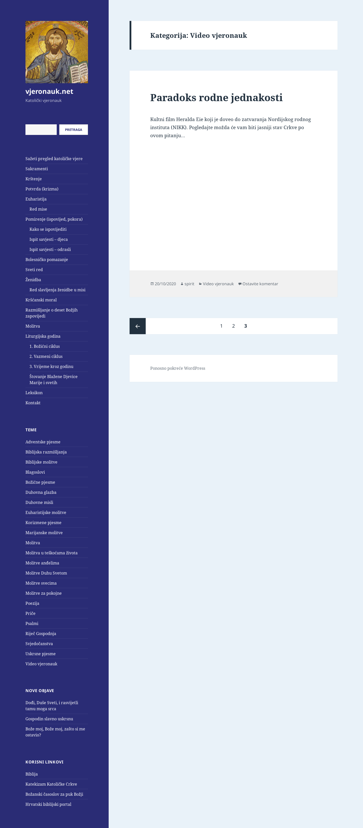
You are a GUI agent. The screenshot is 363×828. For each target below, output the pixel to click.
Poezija (32, 603)
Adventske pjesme (42, 442)
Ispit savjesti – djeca (48, 239)
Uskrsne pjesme (40, 653)
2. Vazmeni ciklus (46, 356)
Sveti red (34, 269)
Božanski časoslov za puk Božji (54, 794)
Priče (30, 613)
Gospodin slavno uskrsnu (49, 719)
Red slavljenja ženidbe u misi (57, 290)
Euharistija (36, 199)
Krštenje (33, 179)
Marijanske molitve (44, 532)
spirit (189, 284)
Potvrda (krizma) (41, 189)
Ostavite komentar (260, 284)
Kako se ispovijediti (48, 229)
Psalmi (31, 623)
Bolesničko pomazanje (46, 259)
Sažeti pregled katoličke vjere (54, 158)
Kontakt (33, 403)
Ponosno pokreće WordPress (177, 368)
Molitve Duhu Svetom (46, 573)
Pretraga (73, 129)
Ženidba (33, 279)
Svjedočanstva (39, 643)
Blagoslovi (35, 472)
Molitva (32, 326)
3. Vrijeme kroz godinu (51, 366)
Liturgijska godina (42, 336)
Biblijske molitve (41, 462)
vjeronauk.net (49, 91)
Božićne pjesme (40, 482)
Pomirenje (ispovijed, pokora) (54, 219)
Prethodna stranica (138, 326)
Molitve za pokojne (43, 593)
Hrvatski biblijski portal (48, 804)
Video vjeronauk (41, 664)
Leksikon (34, 392)
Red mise (38, 209)
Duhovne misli (39, 502)
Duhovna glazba (40, 492)
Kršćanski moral (41, 300)
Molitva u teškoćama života (51, 553)
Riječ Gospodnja (40, 633)
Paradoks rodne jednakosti (216, 97)
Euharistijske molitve (45, 512)
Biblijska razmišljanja (46, 452)
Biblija (31, 774)
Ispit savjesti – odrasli (50, 249)
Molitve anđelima (42, 563)
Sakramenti (36, 169)
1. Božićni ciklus (44, 346)
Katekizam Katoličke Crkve (51, 784)
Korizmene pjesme (43, 522)
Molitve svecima (41, 583)
